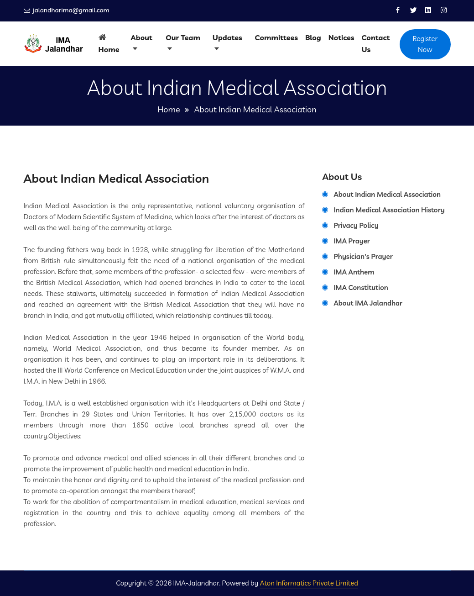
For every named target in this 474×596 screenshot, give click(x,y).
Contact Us (375, 43)
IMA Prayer (351, 241)
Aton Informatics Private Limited (309, 583)
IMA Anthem (353, 272)
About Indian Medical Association (387, 194)
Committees (276, 37)
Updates (227, 37)
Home (109, 49)
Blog (313, 37)
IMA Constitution (360, 287)
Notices (341, 37)
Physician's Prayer (362, 256)
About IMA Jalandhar (367, 303)
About (141, 37)
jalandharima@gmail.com (69, 10)
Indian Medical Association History (388, 210)
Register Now (425, 44)
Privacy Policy (355, 225)
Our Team (183, 37)
